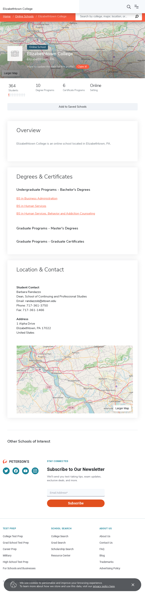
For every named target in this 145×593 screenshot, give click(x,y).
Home (7, 16)
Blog (102, 555)
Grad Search (58, 542)
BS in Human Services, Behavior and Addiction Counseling (55, 213)
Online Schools (24, 16)
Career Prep (10, 549)
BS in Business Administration (36, 198)
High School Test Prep (15, 561)
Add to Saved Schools (72, 107)
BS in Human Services (31, 206)
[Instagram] (35, 470)
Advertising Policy (109, 568)
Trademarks (106, 561)
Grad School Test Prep (16, 542)
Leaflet (101, 23)
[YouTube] (25, 470)
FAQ (101, 549)
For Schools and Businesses (19, 568)
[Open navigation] (136, 6)
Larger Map (11, 73)
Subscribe (76, 503)
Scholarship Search (62, 549)
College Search (59, 536)
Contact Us (106, 542)
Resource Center (60, 555)
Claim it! (82, 66)
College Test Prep (13, 536)
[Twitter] (6, 470)
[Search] (129, 6)
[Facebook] (15, 470)
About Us (104, 536)
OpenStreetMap (119, 23)
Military (7, 555)
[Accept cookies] (130, 585)
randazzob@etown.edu (40, 301)
